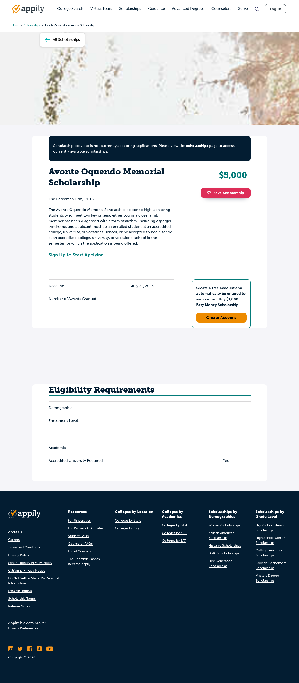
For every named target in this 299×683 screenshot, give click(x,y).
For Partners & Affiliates (85, 528)
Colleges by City (127, 528)
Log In (275, 9)
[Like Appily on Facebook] (29, 648)
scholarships (197, 145)
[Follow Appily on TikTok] (39, 648)
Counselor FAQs (80, 544)
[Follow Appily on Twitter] (20, 648)
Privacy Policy (18, 555)
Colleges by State (128, 521)
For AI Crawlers (79, 551)
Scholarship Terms (22, 599)
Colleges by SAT (174, 541)
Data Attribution (20, 591)
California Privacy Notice (26, 571)
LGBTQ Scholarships (224, 553)
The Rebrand (77, 559)
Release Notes (19, 606)
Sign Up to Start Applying (76, 255)
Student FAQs (78, 536)
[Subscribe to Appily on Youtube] (49, 648)
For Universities (79, 521)
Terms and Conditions (24, 547)
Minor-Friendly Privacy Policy (30, 563)
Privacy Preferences (23, 628)
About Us (15, 532)
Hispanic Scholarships (225, 546)
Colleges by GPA (174, 525)
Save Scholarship (225, 193)
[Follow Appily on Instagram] (10, 648)
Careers (14, 540)
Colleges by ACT (174, 533)
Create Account (221, 317)
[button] (210, 193)
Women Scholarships (224, 525)
